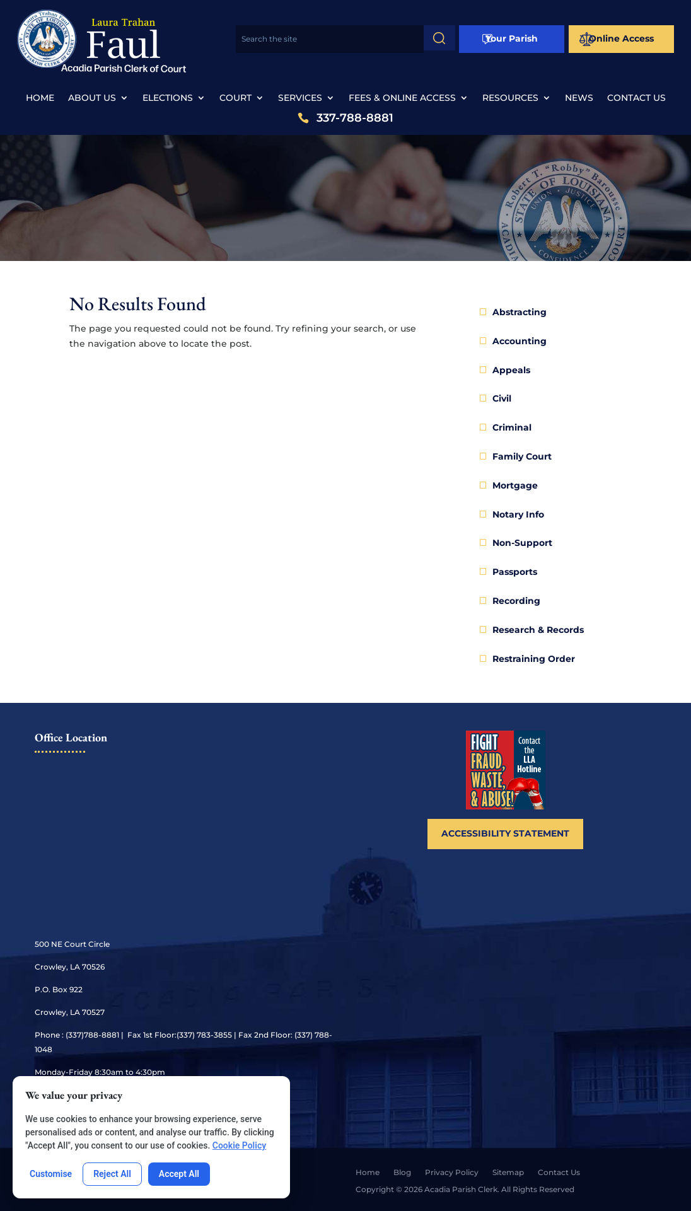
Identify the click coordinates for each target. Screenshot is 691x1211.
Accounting (519, 341)
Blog (402, 1172)
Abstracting (519, 312)
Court (235, 98)
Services (300, 98)
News (579, 98)
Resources (510, 98)
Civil (501, 398)
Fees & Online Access (402, 98)
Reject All (112, 1174)
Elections (167, 98)
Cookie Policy (239, 1145)
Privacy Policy (452, 1172)
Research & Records (538, 629)
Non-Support (522, 542)
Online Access (621, 38)
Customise (51, 1174)
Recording (516, 600)
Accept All (179, 1174)
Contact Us (636, 98)
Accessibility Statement (505, 833)
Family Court (522, 456)
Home (40, 98)
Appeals (511, 370)
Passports (514, 571)
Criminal (511, 427)
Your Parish (511, 38)
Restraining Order (533, 658)
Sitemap (508, 1172)
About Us (92, 98)
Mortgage (515, 485)
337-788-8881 (354, 118)
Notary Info (518, 514)
